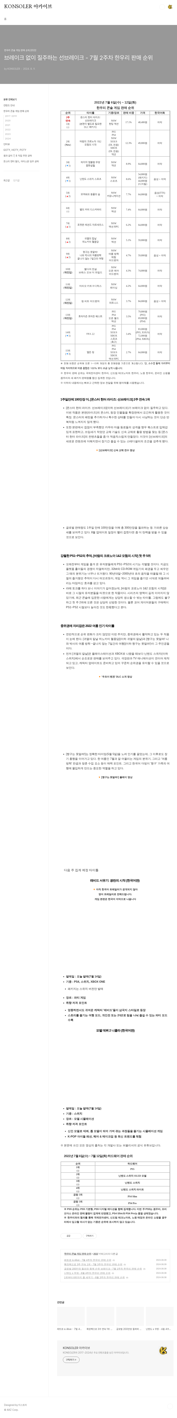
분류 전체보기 (10, 99)
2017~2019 (11, 116)
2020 (8, 120)
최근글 (6, 180)
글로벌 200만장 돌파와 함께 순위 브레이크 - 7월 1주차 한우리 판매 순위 (103, 1268)
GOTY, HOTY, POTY (14, 150)
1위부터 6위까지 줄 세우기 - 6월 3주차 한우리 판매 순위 (94, 1277)
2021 (7, 125)
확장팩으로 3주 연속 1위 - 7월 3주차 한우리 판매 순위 (93, 1264)
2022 (95, 1253)
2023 (8, 134)
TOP (170, 1406)
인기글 (16, 180)
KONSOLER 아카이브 (28, 6)
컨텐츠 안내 (9, 105)
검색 (162, 7)
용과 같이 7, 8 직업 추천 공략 (17, 155)
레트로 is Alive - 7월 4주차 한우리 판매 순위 (87, 1260)
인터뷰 (6, 144)
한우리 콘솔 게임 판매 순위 (77, 1253)
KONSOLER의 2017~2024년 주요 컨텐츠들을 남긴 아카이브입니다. (96, 1352)
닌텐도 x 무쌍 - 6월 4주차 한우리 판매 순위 (87, 1273)
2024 (8, 138)
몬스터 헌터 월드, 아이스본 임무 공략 (21, 161)
